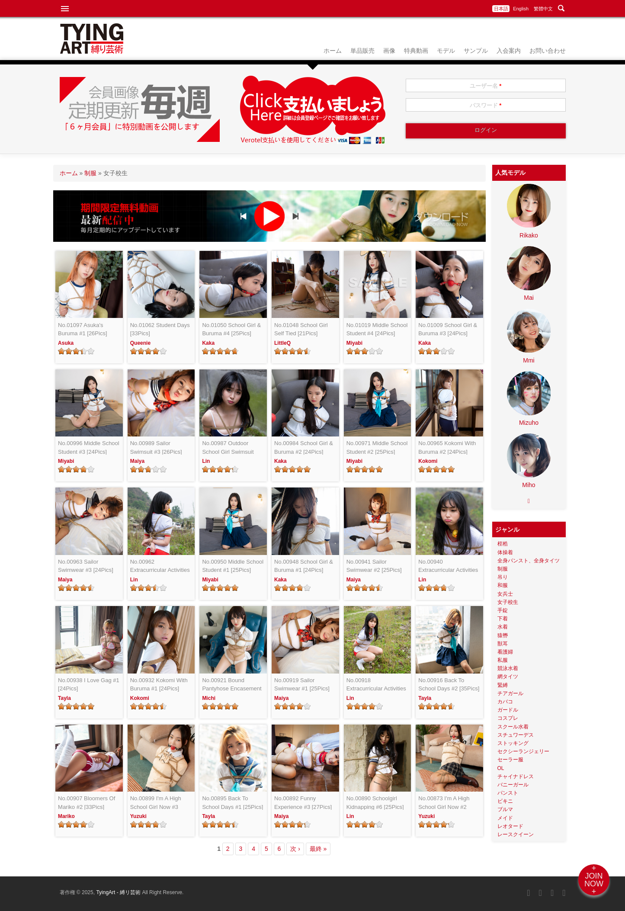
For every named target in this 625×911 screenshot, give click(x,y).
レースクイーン (515, 834)
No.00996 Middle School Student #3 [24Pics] (88, 447)
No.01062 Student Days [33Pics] (160, 329)
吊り (502, 577)
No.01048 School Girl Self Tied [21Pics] (301, 329)
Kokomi (427, 461)
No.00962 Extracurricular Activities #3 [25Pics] (160, 566)
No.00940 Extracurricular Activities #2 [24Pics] (448, 566)
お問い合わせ (547, 50)
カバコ (505, 702)
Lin (206, 461)
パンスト (507, 793)
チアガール (510, 693)
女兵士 (505, 594)
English (521, 8)
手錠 (502, 610)
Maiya (137, 461)
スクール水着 (513, 727)
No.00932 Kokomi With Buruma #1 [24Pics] (159, 684)
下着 (502, 619)
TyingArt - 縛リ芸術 (119, 892)
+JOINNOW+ (593, 879)
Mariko (66, 816)
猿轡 (502, 635)
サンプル (476, 50)
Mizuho (528, 422)
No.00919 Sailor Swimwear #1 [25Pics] (302, 684)
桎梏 (502, 544)
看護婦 (505, 652)
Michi (208, 698)
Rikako (528, 235)
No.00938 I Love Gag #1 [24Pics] (88, 684)
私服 (502, 660)
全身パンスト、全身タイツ (528, 561)
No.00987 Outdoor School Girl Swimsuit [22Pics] (227, 448)
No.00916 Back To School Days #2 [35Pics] (448, 684)
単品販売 (362, 50)
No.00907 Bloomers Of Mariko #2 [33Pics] (86, 802)
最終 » (318, 848)
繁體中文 (543, 8)
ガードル (507, 710)
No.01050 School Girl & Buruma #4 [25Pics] (231, 329)
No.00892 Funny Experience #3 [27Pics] (303, 802)
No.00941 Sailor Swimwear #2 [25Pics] (374, 566)
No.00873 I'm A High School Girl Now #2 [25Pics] (443, 803)
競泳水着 (507, 668)
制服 (90, 173)
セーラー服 (510, 760)
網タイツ (507, 677)
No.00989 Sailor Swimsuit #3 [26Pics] (156, 447)
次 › (295, 848)
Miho (528, 484)
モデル (446, 50)
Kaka (208, 343)
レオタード (510, 826)
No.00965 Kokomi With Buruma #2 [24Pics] (447, 447)
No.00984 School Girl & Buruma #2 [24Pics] (303, 447)
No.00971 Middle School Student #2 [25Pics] (377, 447)
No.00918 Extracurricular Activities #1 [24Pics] (376, 685)
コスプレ (507, 718)
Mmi (528, 360)
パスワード (486, 105)
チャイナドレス (515, 776)
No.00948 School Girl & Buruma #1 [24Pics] (303, 566)
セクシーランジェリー (523, 751)
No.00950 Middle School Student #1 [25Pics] (232, 566)
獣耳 (502, 644)
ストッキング (513, 743)
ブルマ (505, 809)
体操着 (505, 552)
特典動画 (416, 50)
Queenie (140, 343)
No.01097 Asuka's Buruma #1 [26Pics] (82, 329)
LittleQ (282, 343)
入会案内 (509, 50)
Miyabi (354, 343)
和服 (502, 585)
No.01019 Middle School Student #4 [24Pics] (377, 329)
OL (500, 768)
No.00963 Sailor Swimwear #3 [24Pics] (85, 566)
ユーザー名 (486, 86)
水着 (502, 627)
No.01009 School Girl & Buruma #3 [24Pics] (447, 329)
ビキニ (505, 801)
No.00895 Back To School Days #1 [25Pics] (232, 802)
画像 (389, 50)
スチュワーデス (515, 735)
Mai (529, 297)
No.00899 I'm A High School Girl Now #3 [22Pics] (155, 803)
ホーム (333, 50)
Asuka (66, 343)
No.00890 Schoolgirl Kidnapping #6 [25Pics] (375, 802)
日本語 (501, 8)
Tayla (64, 698)
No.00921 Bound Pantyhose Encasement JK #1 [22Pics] (231, 685)
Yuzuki (138, 816)
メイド (505, 818)
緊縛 (502, 685)
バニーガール (513, 785)
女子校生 (507, 602)
